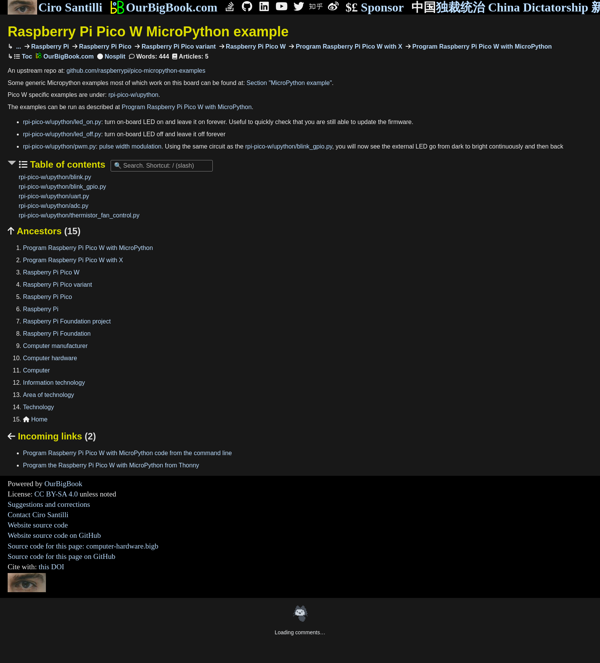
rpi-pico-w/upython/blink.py (55, 177)
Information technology (54, 382)
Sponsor (375, 7)
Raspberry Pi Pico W (255, 46)
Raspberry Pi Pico (104, 46)
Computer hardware (50, 358)
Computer (36, 370)
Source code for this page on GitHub (61, 556)
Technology (38, 407)
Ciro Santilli (55, 7)
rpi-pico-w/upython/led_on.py (62, 122)
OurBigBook (63, 484)
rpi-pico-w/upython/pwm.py (59, 146)
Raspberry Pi (49, 46)
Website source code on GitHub (54, 535)
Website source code (38, 525)
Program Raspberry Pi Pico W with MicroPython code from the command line (127, 453)
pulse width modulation (130, 146)
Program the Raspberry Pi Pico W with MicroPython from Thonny (111, 465)
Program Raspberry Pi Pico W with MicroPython (481, 46)
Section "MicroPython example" (289, 83)
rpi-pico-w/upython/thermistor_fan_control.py (79, 215)
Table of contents (67, 164)
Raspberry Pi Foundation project (67, 321)
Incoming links (52, 436)
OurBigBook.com (163, 7)
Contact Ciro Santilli (38, 515)
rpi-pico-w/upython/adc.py (53, 205)
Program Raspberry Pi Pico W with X (348, 46)
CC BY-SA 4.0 (56, 494)
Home (35, 419)
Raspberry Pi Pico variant (177, 46)
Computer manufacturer (55, 346)
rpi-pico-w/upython (133, 94)
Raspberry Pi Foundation (57, 333)
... (17, 46)
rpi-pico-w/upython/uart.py (54, 196)
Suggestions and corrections (49, 504)
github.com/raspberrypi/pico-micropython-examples (136, 70)
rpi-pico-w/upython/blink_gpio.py (288, 146)
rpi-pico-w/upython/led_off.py (62, 134)
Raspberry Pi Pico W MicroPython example (148, 31)
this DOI (51, 567)
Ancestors (44, 231)
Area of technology (48, 395)
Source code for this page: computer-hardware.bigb (83, 546)
